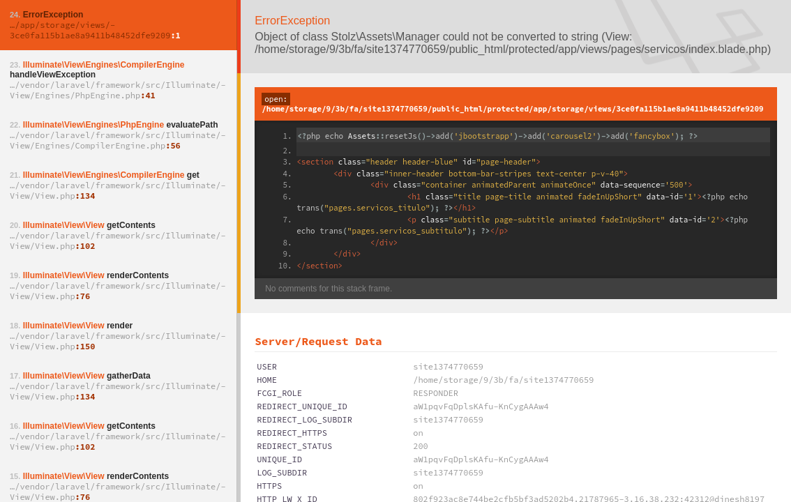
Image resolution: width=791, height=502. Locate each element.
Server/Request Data (318, 341)
